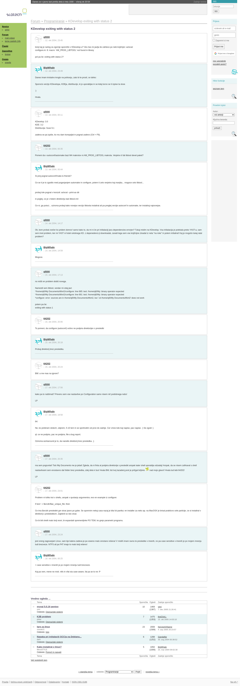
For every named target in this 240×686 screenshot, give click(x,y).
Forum (5, 35)
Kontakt (65, 682)
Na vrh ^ (234, 682)
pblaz (39, 619)
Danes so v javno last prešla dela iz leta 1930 (61, 2)
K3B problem (44, 616)
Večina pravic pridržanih (21, 682)
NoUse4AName (165, 627)
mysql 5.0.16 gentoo (47, 606)
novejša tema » (153, 672)
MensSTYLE (42, 650)
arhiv (7, 30)
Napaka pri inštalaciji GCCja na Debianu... (59, 636)
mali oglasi (10, 38)
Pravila (5, 682)
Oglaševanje (54, 682)
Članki (5, 46)
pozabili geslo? (219, 64)
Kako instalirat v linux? (49, 647)
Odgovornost (40, 682)
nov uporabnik (219, 61)
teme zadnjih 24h (13, 41)
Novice (5, 26)
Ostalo (5, 59)
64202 (47, 145)
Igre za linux (43, 626)
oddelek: (115, 672)
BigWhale (49, 67)
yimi (38, 609)
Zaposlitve (7, 51)
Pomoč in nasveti (53, 652)
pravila (8, 62)
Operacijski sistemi (54, 612)
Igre (47, 632)
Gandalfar (162, 637)
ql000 (47, 37)
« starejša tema (85, 672)
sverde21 (40, 629)
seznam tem (218, 88)
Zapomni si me (221, 40)
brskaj (7, 54)
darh (38, 639)
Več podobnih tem (39, 660)
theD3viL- (162, 617)
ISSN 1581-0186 (79, 682)
